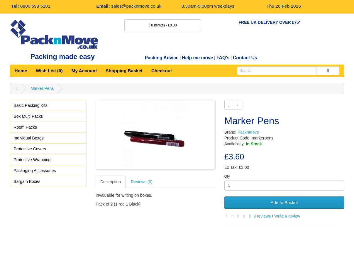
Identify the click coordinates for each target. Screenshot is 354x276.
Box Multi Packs (28, 116)
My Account (84, 70)
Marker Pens (42, 88)
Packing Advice (162, 57)
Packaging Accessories (35, 170)
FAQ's (223, 57)
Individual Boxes (29, 138)
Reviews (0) (142, 181)
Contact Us (245, 57)
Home (21, 70)
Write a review (287, 216)
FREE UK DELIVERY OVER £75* (270, 22)
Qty (227, 176)
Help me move (197, 57)
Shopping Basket (124, 70)
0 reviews (262, 216)
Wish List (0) (49, 70)
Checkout (161, 70)
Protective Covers (30, 149)
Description (110, 181)
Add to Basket (284, 202)
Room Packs (25, 127)
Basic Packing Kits (31, 105)
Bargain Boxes (27, 181)
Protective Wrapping (32, 159)
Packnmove (248, 132)
